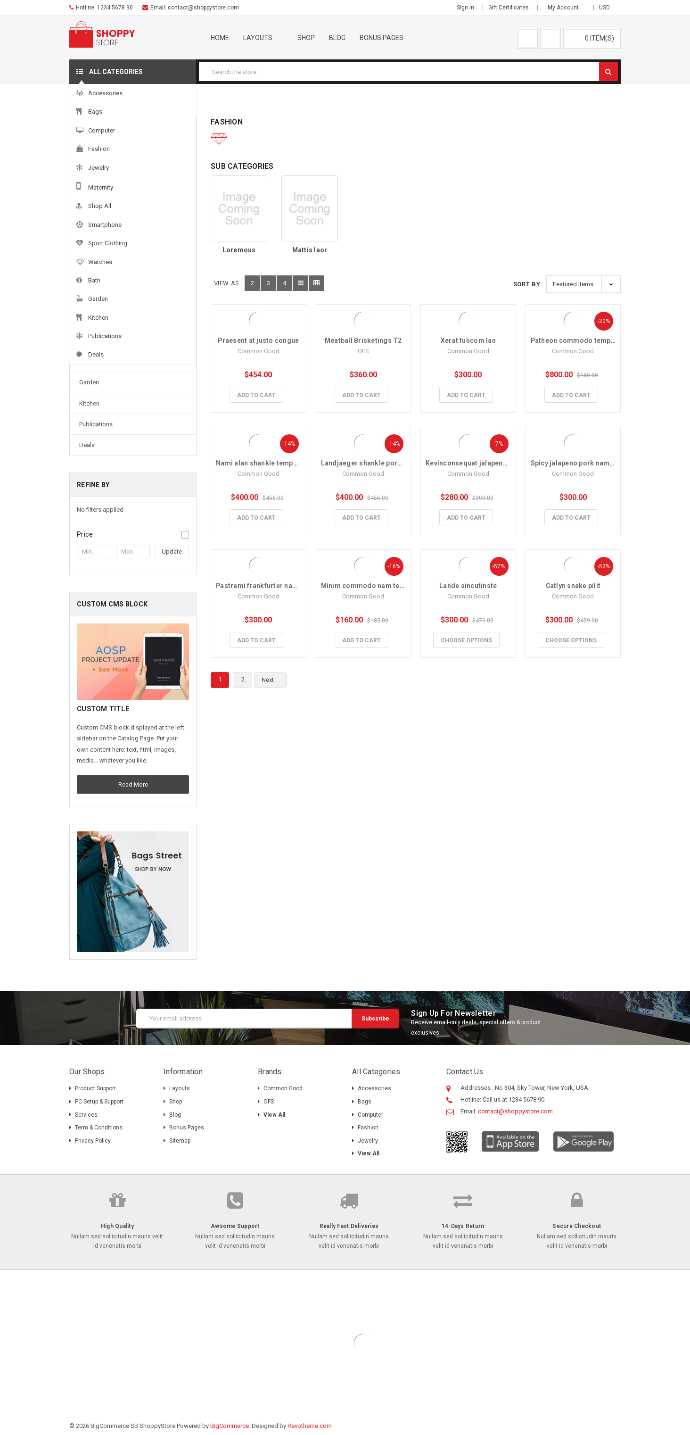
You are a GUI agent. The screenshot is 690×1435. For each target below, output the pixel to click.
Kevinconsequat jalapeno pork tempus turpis (498, 463)
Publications (96, 424)
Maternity (91, 256)
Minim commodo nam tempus (369, 585)
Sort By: (527, 284)
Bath (85, 361)
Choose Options (466, 640)
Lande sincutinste (468, 585)
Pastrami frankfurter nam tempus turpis (280, 585)
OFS (268, 1101)
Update (172, 551)
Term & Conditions (99, 1127)
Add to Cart (256, 395)
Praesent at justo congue (258, 340)
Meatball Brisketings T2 (363, 340)
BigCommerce (229, 1425)
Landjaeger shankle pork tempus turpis (384, 463)
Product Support (95, 1088)
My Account (566, 7)
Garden (89, 382)
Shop (306, 37)
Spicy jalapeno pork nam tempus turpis (593, 463)
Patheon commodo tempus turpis (585, 340)
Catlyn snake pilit (573, 585)
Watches (91, 340)
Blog (337, 37)
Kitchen (89, 403)
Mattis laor (310, 250)
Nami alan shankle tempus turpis (268, 463)
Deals (87, 444)
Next (273, 680)
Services (86, 1115)
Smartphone (96, 298)
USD (607, 7)
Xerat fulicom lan (468, 340)
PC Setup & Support (99, 1101)
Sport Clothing (98, 319)
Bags (86, 172)
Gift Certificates (508, 7)
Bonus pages (387, 37)
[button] (133, 534)
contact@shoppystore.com (203, 7)
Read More (133, 784)
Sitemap (179, 1140)
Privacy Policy (93, 1140)
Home (220, 37)
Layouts (263, 37)
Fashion (174, 103)
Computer (92, 194)
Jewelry (89, 236)
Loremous (239, 250)
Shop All (90, 277)
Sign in (465, 7)
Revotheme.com (310, 1425)
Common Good (283, 1088)
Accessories (127, 103)
